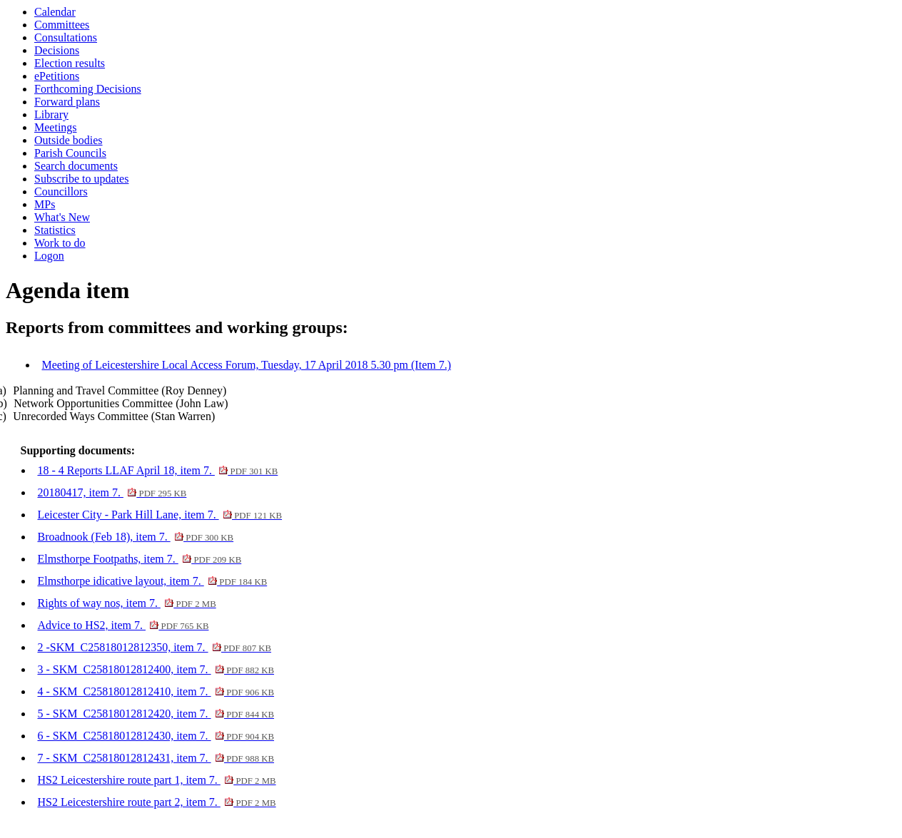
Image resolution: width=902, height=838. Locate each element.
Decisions (56, 50)
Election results (69, 63)
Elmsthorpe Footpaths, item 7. (139, 559)
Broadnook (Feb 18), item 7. (135, 537)
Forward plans (67, 102)
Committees (61, 25)
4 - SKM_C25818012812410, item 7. (155, 691)
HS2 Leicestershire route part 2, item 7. (156, 802)
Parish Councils (70, 153)
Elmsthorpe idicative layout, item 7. (152, 581)
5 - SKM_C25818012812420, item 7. (155, 713)
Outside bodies (68, 140)
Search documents (76, 166)
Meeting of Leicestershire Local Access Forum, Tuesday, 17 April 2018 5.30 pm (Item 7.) (246, 365)
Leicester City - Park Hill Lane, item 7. (159, 515)
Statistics (55, 230)
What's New (62, 217)
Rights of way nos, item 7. (126, 603)
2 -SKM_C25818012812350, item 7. (154, 647)
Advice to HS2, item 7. (122, 625)
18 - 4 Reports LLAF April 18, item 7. (157, 470)
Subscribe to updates (81, 179)
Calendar (55, 12)
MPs (44, 204)
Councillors (61, 191)
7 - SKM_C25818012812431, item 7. (155, 758)
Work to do (60, 243)
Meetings (55, 127)
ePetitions (56, 76)
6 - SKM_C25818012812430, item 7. (155, 736)
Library (51, 114)
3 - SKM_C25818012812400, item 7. (155, 669)
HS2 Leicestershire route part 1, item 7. (156, 780)
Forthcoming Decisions (87, 89)
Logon (49, 256)
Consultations (65, 37)
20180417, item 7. (111, 492)
